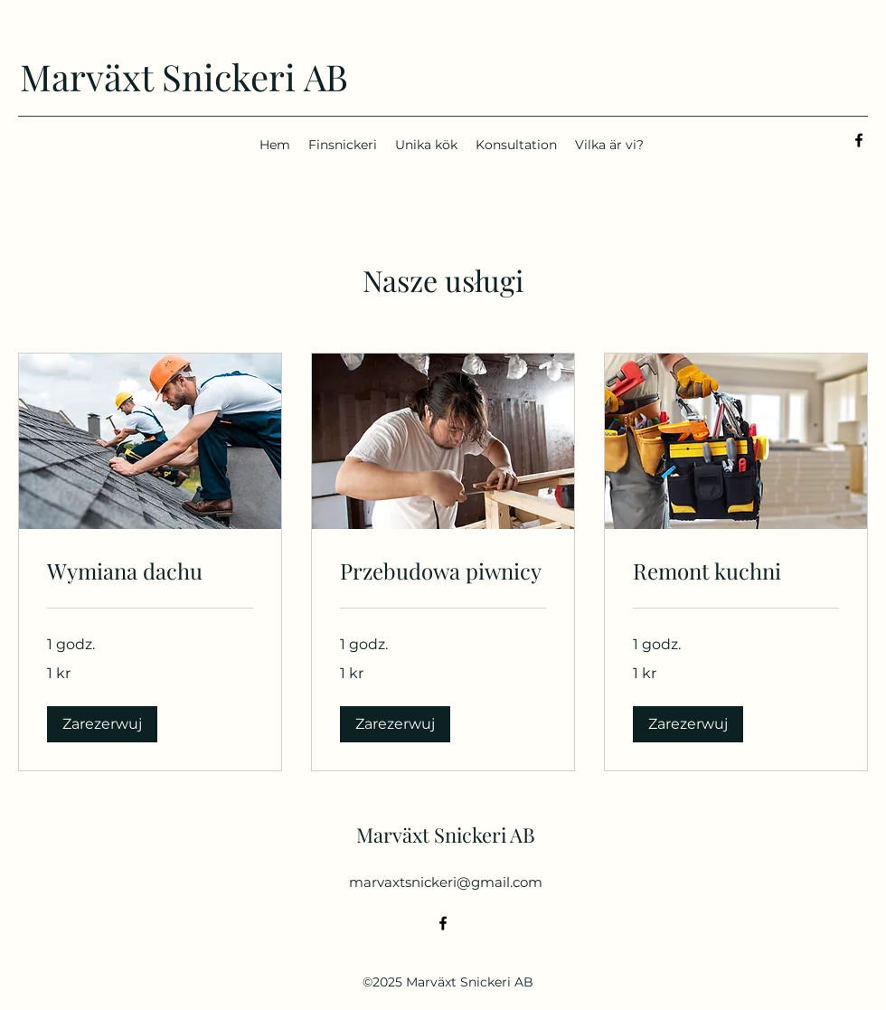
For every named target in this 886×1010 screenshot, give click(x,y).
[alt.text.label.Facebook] (859, 140)
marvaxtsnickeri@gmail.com (445, 882)
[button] (102, 724)
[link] (150, 571)
